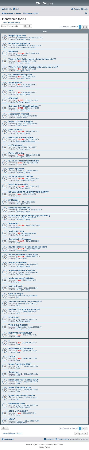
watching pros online (18, 184)
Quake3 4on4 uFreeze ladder (21, 395)
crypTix (20, 272)
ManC (20, 366)
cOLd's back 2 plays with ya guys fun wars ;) (29, 215)
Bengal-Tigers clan (17, 36)
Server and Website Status (25, 47)
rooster (20, 264)
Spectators (13, 223)
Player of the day (16, 153)
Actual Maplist (15, 82)
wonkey (20, 421)
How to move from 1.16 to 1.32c (23, 255)
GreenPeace (22, 210)
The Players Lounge (23, 39)
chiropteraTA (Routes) (18, 114)
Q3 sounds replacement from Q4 (23, 161)
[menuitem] (16, 9)
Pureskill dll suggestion (19, 43)
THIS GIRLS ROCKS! (18, 325)
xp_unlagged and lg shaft (20, 75)
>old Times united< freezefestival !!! (25, 301)
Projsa (20, 116)
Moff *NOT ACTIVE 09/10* (20, 333)
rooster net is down (17, 262)
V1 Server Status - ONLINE (20, 176)
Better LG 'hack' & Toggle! (20, 122)
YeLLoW (21, 53)
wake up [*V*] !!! (15, 294)
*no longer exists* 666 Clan (21, 278)
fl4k (19, 61)
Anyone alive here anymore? (21, 270)
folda (10, 90)
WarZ (18, 297)
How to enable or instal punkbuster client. (27, 247)
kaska (20, 163)
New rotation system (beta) (21, 137)
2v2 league (13, 200)
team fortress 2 (15, 286)
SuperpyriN (22, 327)
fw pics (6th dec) (16, 231)
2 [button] (83, 27)
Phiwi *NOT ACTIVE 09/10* (20, 348)
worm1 (20, 170)
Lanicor (12, 356)
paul (19, 194)
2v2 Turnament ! (15, 145)
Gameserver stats (16, 403)
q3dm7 (11, 419)
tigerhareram (22, 38)
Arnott (20, 288)
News (18, 196)
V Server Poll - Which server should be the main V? (32, 59)
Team (18, 337)
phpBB (37, 444)
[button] (86, 27)
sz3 (19, 147)
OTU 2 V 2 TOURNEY (18, 411)
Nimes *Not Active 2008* (19, 388)
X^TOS (20, 100)
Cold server (13, 317)
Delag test (13, 51)
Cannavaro (13, 372)
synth (20, 296)
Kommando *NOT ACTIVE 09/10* (23, 380)
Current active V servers (19, 239)
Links (18, 282)
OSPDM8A (13, 98)
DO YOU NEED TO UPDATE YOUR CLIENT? (28, 192)
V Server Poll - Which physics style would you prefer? (33, 67)
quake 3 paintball (16, 169)
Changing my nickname (19, 208)
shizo (20, 319)
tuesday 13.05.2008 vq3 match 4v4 (24, 309)
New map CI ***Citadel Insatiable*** (24, 106)
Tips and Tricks (21, 55)
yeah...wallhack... (16, 129)
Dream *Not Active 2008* (19, 364)
